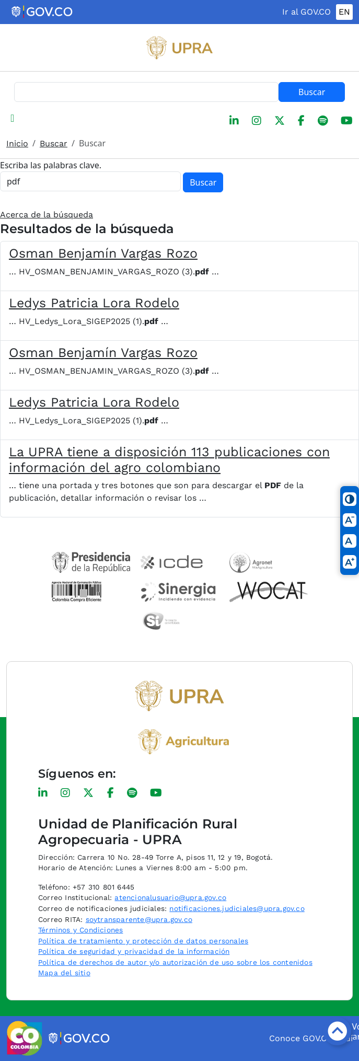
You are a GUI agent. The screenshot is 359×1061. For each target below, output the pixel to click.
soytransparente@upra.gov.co (139, 919)
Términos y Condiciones (80, 930)
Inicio (17, 143)
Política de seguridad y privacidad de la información (133, 951)
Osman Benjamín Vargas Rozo (103, 253)
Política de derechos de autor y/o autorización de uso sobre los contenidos (175, 962)
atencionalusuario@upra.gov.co (170, 897)
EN (344, 12)
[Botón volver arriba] (337, 1031)
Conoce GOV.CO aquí (311, 1038)
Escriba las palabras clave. (50, 165)
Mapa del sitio (64, 972)
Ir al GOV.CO (306, 12)
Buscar (311, 92)
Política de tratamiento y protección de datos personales (143, 941)
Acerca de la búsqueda (46, 215)
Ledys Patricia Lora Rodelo (94, 302)
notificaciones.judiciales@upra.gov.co (236, 908)
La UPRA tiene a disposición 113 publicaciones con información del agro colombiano (169, 459)
